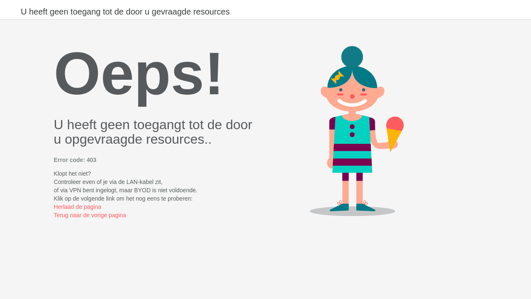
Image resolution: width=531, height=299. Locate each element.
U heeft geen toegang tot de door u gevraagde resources (125, 11)
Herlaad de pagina (77, 206)
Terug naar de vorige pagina (90, 215)
